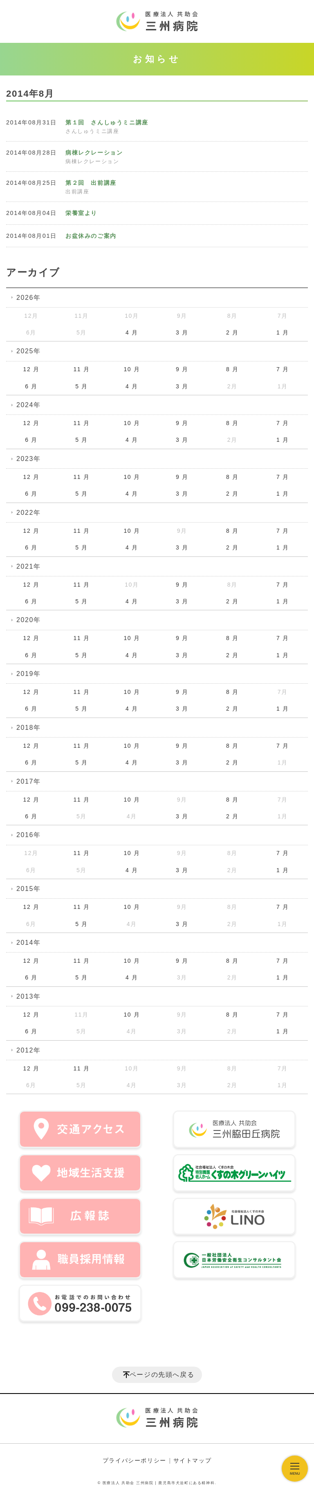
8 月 (232, 369)
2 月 (232, 332)
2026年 (28, 297)
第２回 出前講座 (91, 182)
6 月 (31, 386)
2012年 (28, 1050)
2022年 (28, 512)
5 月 (81, 386)
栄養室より (81, 213)
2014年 (28, 942)
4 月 (132, 332)
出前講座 (77, 192)
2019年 (28, 673)
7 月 (282, 369)
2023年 (28, 458)
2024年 (28, 404)
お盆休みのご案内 (91, 236)
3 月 (182, 332)
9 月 (182, 369)
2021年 (28, 566)
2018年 (28, 727)
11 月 (81, 369)
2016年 (28, 834)
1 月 (282, 332)
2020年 (28, 619)
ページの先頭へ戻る (162, 1374)
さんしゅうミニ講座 (92, 131)
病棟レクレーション (94, 152)
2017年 (28, 781)
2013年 (28, 996)
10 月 (131, 369)
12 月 (31, 369)
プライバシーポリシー (134, 1460)
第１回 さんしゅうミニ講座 (106, 122)
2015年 (28, 888)
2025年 (28, 351)
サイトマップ (192, 1460)
